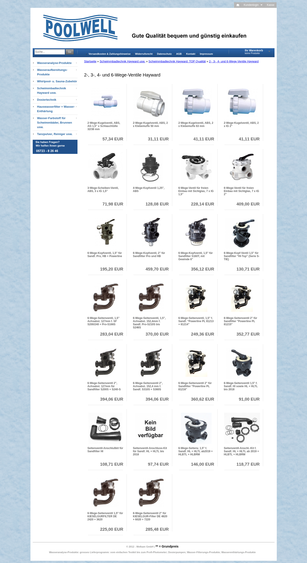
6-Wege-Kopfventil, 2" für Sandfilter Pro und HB (149, 254)
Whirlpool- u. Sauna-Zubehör (57, 81)
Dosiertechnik (46, 99)
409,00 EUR (248, 204)
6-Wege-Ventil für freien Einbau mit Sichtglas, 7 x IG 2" (241, 191)
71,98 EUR (113, 204)
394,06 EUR (111, 399)
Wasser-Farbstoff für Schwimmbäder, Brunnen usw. (54, 122)
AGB (179, 53)
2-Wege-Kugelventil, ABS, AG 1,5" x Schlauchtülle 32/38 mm (104, 126)
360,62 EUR (202, 399)
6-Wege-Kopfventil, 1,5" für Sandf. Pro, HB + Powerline (105, 254)
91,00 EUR (249, 399)
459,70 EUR (157, 269)
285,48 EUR (157, 529)
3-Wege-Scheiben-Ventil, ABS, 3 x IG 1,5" (103, 189)
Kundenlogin (253, 5)
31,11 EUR (158, 139)
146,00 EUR (202, 464)
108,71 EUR (111, 464)
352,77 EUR (248, 334)
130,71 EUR (248, 269)
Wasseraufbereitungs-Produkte (52, 72)
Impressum (206, 53)
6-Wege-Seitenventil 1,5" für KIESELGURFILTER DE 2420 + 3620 (105, 516)
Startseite (90, 61)
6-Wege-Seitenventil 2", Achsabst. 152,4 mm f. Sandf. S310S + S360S (148, 386)
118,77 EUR (248, 464)
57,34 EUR (113, 139)
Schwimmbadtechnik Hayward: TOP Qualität (177, 61)
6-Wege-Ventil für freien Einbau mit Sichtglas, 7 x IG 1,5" (196, 191)
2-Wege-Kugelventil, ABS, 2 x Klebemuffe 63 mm (195, 124)
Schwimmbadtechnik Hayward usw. (122, 61)
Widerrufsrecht (143, 53)
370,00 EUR (157, 334)
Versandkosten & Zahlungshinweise (110, 53)
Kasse (270, 5)
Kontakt (190, 53)
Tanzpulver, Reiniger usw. (55, 134)
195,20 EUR (111, 269)
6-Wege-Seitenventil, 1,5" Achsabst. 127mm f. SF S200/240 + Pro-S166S (104, 321)
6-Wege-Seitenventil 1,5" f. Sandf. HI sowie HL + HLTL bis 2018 (241, 386)
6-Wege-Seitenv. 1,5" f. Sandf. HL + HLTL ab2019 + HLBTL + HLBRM (195, 451)
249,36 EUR (202, 334)
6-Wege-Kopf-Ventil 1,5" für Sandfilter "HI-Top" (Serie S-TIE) (242, 256)
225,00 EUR (111, 529)
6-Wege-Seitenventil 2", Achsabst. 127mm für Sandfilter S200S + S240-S (104, 386)
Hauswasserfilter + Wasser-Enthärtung (56, 109)
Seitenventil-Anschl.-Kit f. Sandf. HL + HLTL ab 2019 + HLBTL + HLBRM (241, 451)
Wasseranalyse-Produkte (54, 63)
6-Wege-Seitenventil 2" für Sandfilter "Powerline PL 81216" (195, 386)
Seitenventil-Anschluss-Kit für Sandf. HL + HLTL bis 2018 (150, 451)
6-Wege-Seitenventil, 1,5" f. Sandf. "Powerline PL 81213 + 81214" (196, 321)
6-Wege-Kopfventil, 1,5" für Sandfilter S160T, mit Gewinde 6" (195, 256)
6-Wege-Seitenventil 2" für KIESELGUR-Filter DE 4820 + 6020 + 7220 (150, 516)
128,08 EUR (157, 204)
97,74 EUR (158, 464)
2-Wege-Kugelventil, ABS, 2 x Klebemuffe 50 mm (150, 124)
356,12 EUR (202, 269)
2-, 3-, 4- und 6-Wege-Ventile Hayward (234, 61)
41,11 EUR (203, 139)
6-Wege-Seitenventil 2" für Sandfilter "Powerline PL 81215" (240, 321)
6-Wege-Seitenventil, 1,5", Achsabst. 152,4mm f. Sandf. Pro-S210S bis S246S (149, 322)
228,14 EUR (202, 204)
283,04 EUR (111, 334)
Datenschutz (164, 53)
